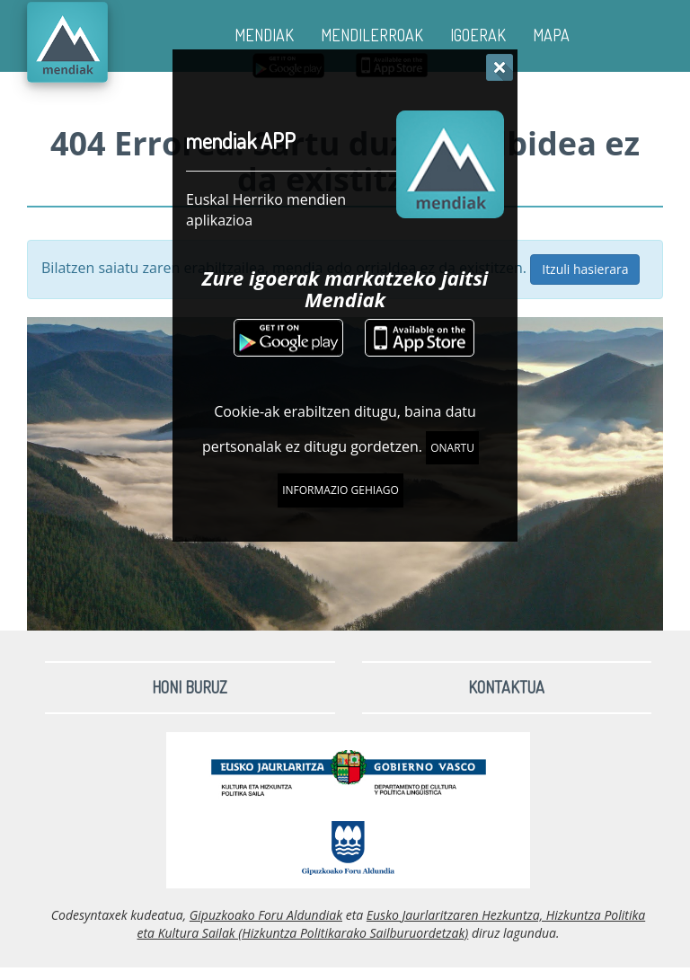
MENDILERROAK (372, 35)
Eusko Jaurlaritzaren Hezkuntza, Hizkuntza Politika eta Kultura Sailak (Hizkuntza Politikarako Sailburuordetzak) (391, 923)
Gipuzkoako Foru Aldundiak (266, 914)
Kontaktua (506, 687)
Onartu (452, 447)
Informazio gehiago (340, 490)
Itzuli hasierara (585, 269)
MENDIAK (264, 35)
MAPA (551, 35)
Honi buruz (189, 687)
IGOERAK (478, 35)
